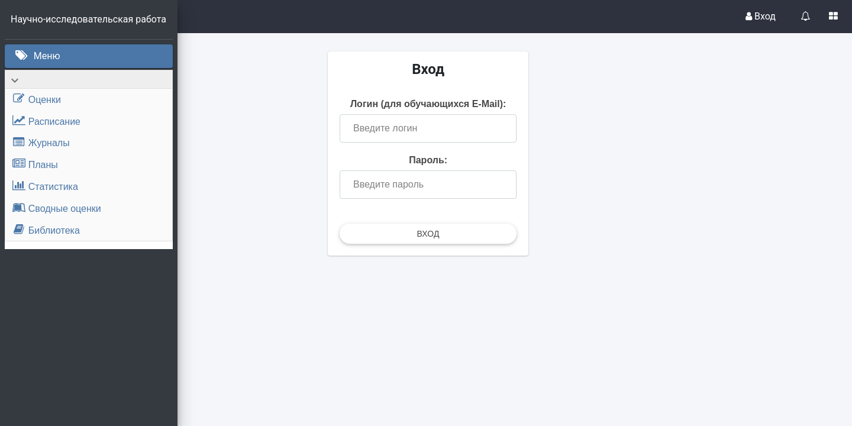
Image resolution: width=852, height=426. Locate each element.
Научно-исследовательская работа (90, 19)
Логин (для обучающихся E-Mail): (514, 107)
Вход (761, 16)
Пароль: (515, 169)
